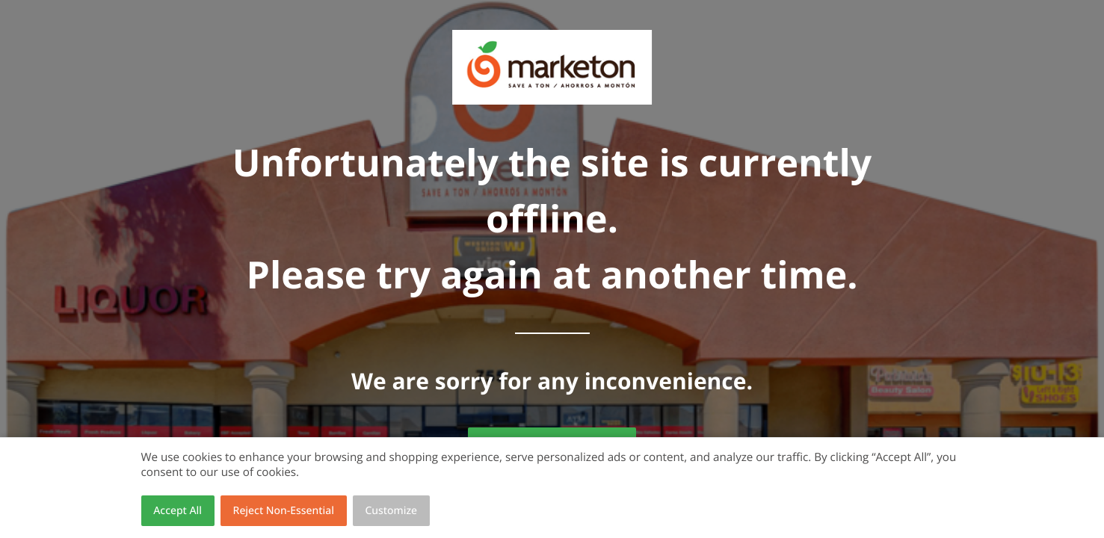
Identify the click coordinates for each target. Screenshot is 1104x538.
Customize (392, 511)
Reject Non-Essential (283, 511)
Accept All (177, 511)
